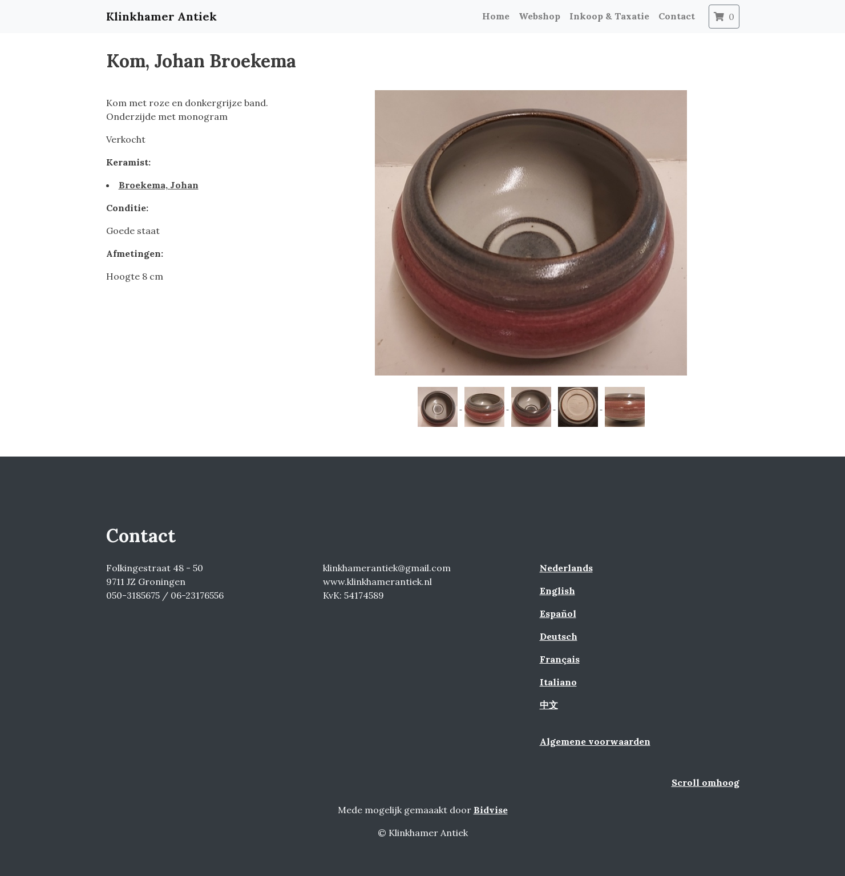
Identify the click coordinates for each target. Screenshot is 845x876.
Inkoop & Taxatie (609, 16)
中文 (549, 705)
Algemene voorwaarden (595, 741)
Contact (676, 16)
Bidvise (491, 810)
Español (558, 613)
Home (496, 16)
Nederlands (566, 568)
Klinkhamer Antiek (161, 16)
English (557, 590)
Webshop (539, 16)
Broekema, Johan (159, 185)
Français (560, 659)
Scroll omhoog (705, 782)
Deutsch (558, 636)
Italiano (558, 682)
